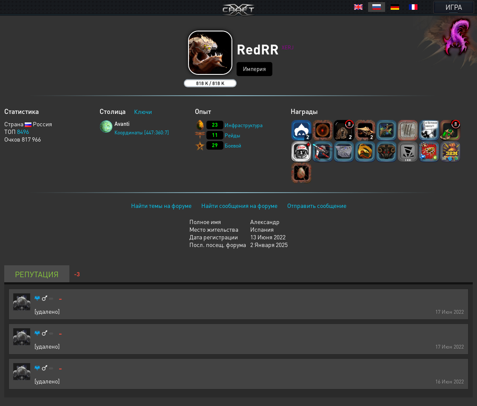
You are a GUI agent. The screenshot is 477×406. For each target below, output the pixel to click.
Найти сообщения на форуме (239, 205)
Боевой (233, 145)
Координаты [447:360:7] (141, 132)
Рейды (232, 135)
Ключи (143, 111)
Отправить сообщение (316, 205)
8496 (23, 131)
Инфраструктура (244, 125)
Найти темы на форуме (161, 205)
